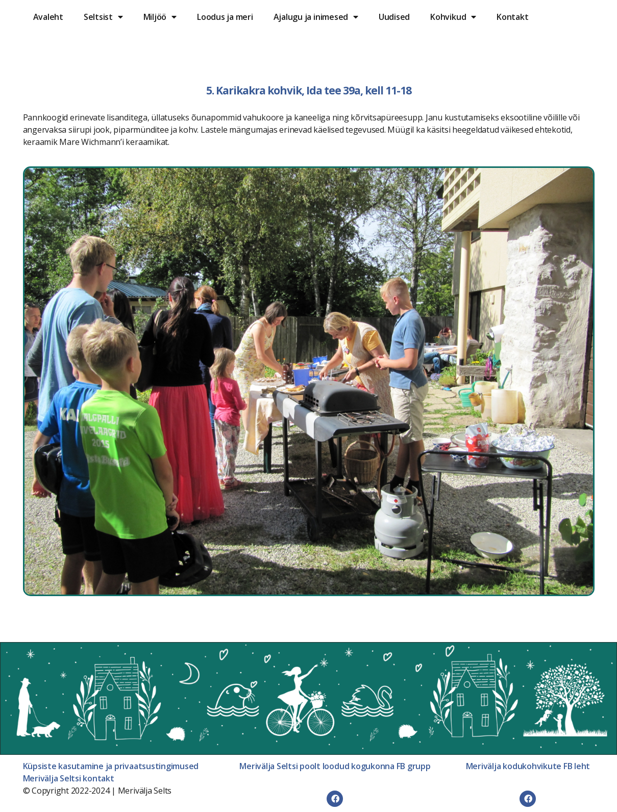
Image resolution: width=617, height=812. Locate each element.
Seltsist (103, 17)
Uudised (394, 16)
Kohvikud (453, 17)
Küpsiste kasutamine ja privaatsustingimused (111, 766)
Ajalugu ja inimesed (316, 17)
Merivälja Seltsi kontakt (68, 778)
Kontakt (512, 16)
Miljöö (160, 17)
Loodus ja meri (225, 16)
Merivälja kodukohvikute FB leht (528, 766)
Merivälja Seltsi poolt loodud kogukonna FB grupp (334, 766)
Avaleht (48, 16)
